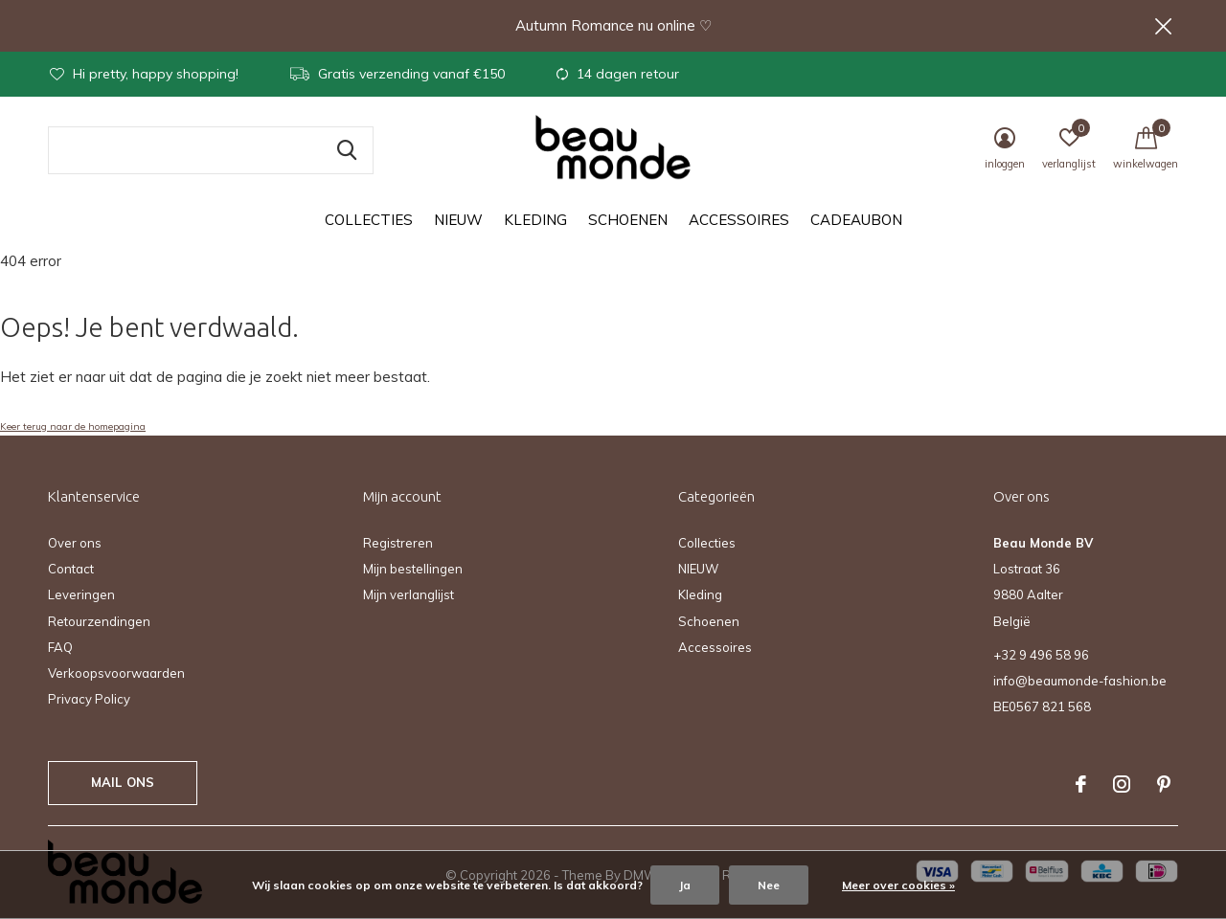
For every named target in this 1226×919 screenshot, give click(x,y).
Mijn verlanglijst (408, 594)
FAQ (60, 647)
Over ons (75, 542)
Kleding (535, 221)
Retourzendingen (99, 621)
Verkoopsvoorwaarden (116, 673)
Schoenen (628, 221)
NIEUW (458, 221)
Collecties (369, 221)
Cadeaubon (856, 221)
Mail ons (122, 782)
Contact (71, 568)
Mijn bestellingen (413, 568)
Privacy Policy (89, 698)
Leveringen (81, 594)
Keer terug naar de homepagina (73, 426)
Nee (769, 885)
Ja (685, 885)
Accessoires (739, 221)
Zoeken (347, 150)
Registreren (398, 542)
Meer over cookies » (898, 885)
